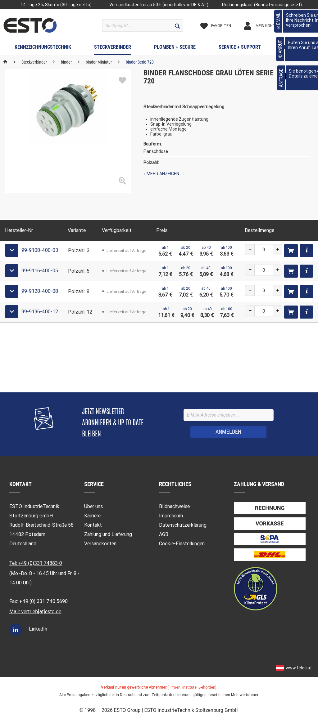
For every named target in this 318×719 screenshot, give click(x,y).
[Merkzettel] (221, 26)
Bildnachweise (174, 506)
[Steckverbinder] (113, 48)
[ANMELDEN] (228, 432)
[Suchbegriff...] (142, 25)
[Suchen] (177, 25)
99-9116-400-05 (39, 271)
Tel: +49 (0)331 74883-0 (35, 563)
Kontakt (93, 525)
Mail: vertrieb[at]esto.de (35, 611)
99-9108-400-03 (39, 250)
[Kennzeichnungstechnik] (43, 48)
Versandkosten (100, 544)
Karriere (92, 516)
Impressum (171, 516)
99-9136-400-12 (39, 312)
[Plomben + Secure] (175, 48)
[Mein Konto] (266, 26)
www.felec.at (299, 667)
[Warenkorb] (302, 26)
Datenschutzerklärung (183, 525)
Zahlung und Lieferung (108, 534)
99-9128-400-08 (39, 291)
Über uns (93, 506)
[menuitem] (142, 25)
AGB (163, 534)
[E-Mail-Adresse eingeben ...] (229, 415)
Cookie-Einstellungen (182, 544)
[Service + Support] (239, 48)
